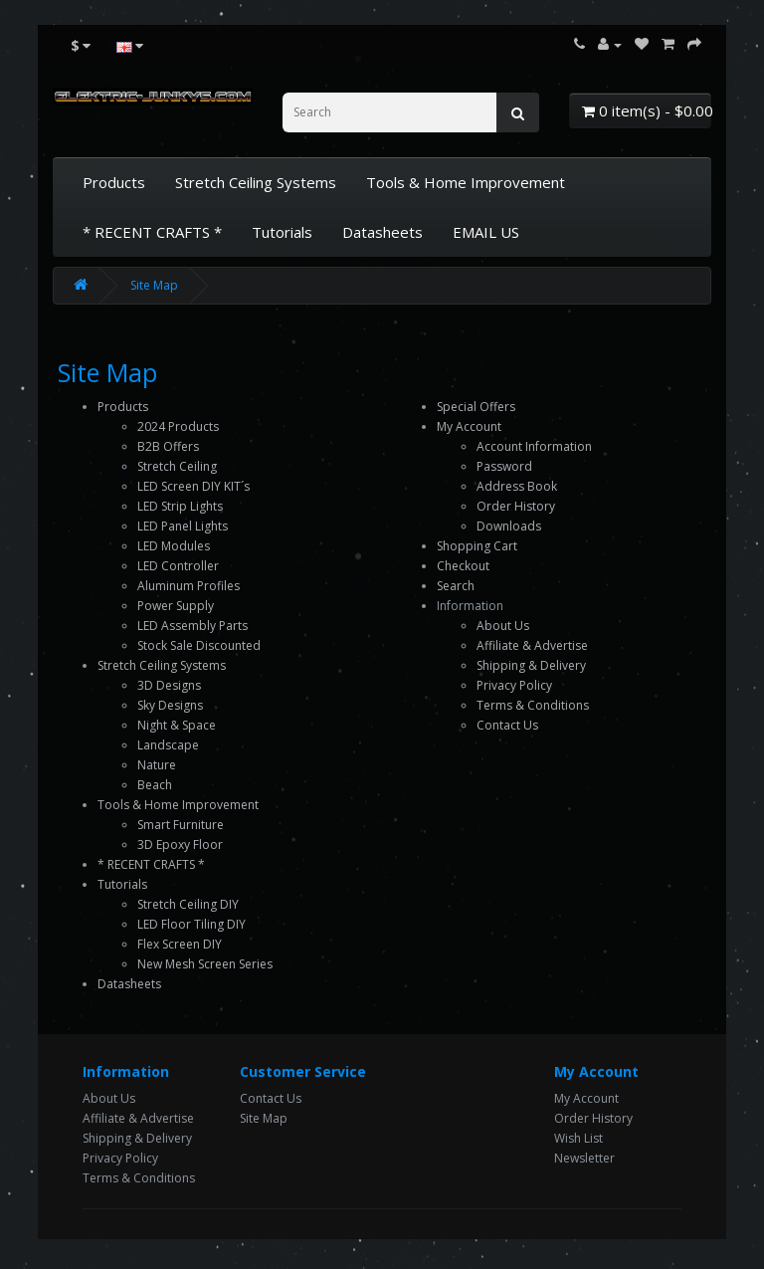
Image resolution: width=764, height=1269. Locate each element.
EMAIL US (486, 232)
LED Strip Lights (180, 506)
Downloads (509, 526)
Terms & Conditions (533, 705)
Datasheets (382, 232)
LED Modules (173, 545)
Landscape (168, 745)
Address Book (517, 486)
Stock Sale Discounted (199, 645)
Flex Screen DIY (179, 944)
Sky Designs (170, 705)
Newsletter (584, 1158)
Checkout (463, 565)
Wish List (578, 1138)
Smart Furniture (180, 824)
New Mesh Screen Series (205, 963)
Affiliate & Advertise (532, 645)
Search (456, 585)
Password (504, 466)
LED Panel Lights (182, 526)
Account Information (534, 446)
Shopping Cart (477, 545)
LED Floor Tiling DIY (191, 924)
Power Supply (175, 605)
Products (114, 182)
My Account (469, 426)
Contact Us (507, 725)
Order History (516, 506)
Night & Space (176, 725)
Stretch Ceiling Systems (255, 182)
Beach (154, 784)
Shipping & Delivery (531, 665)
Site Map (154, 285)
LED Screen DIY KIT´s (193, 486)
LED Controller (178, 565)
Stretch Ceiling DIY (188, 904)
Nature (156, 764)
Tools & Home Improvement (465, 182)
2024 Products (178, 426)
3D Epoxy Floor (180, 844)
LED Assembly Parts (192, 625)
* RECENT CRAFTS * (152, 232)
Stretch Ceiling (177, 466)
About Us (503, 625)
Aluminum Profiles (188, 585)
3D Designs (169, 685)
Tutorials (282, 232)
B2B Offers (168, 446)
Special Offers (476, 406)
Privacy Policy (514, 685)
